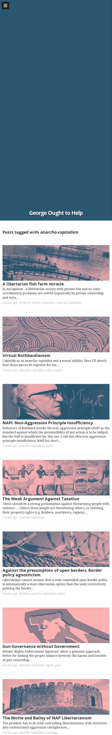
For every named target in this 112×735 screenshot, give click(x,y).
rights (58, 370)
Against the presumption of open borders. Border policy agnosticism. (52, 572)
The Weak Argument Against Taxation (41, 498)
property (25, 303)
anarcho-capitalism (68, 303)
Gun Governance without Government (41, 646)
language (52, 732)
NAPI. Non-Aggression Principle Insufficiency (48, 422)
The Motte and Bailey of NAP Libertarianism (47, 718)
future (36, 303)
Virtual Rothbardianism (26, 355)
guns (58, 665)
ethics (49, 370)
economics (48, 303)
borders (24, 593)
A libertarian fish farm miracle (33, 284)
